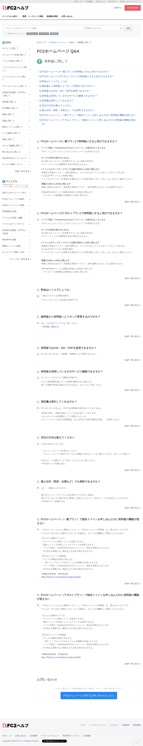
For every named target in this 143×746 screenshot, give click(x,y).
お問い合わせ (67, 16)
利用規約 (126, 725)
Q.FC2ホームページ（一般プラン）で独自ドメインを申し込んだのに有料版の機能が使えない (87, 115)
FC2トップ (78, 2)
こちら (113, 179)
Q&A (72, 42)
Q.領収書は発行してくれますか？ (56, 100)
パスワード (44, 33)
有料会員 (54, 33)
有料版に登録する (51, 326)
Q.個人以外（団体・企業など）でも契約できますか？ (67, 110)
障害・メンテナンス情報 (32, 16)
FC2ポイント (32, 33)
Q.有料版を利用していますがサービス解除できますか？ (68, 96)
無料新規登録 (132, 8)
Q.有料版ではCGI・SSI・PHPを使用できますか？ (65, 91)
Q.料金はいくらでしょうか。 (54, 81)
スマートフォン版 (21, 186)
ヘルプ (83, 725)
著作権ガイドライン (71, 736)
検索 (128, 28)
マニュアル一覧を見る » (20, 259)
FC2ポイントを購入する (54, 463)
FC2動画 (89, 2)
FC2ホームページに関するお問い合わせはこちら (89, 695)
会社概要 (33, 736)
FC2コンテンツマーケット (130, 2)
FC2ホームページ (58, 42)
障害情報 (137, 725)
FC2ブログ (112, 2)
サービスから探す (10, 16)
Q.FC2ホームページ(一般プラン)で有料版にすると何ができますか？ (74, 71)
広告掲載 (87, 736)
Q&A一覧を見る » (133, 202)
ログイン (118, 8)
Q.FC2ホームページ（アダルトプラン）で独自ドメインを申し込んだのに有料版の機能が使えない (87, 122)
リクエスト (114, 725)
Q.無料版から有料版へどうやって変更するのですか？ (67, 86)
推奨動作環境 (52, 16)
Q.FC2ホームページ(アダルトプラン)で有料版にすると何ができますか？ (77, 76)
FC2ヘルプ (42, 42)
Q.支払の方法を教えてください (55, 105)
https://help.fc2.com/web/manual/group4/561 (61, 577)
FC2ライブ (100, 2)
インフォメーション (97, 725)
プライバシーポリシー (50, 736)
